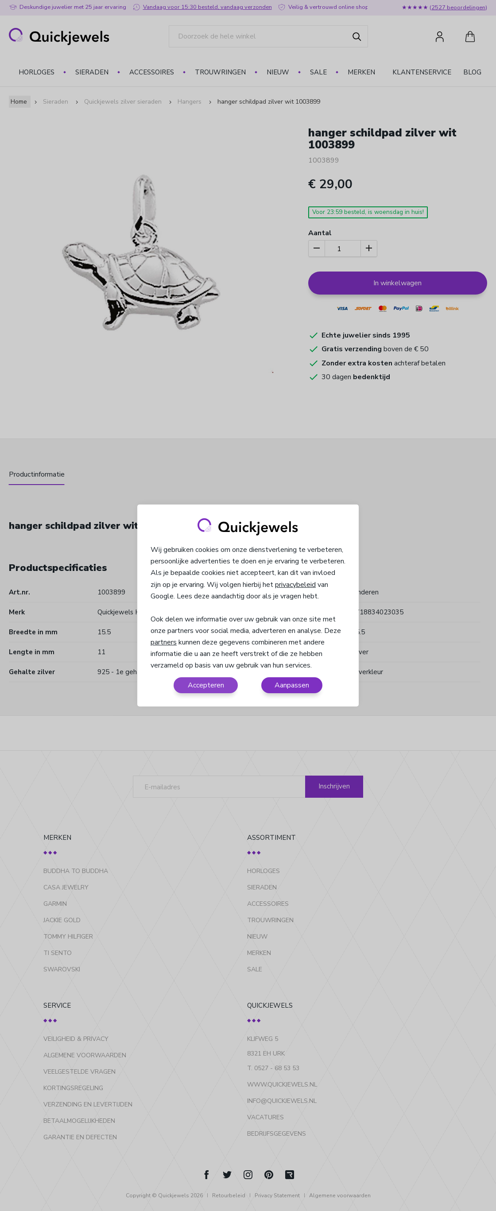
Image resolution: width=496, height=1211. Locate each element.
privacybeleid (295, 585)
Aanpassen (292, 685)
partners (164, 642)
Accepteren (206, 685)
